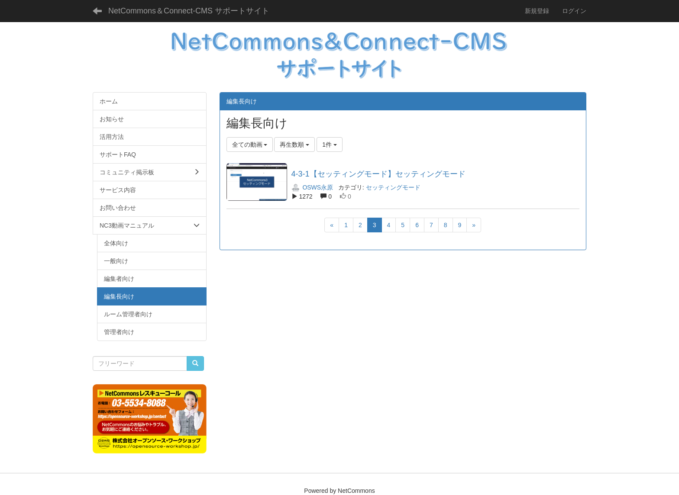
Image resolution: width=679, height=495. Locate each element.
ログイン (574, 10)
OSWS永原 (312, 187)
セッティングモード (393, 187)
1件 (329, 144)
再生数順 (294, 144)
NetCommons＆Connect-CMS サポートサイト (188, 10)
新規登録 (537, 10)
